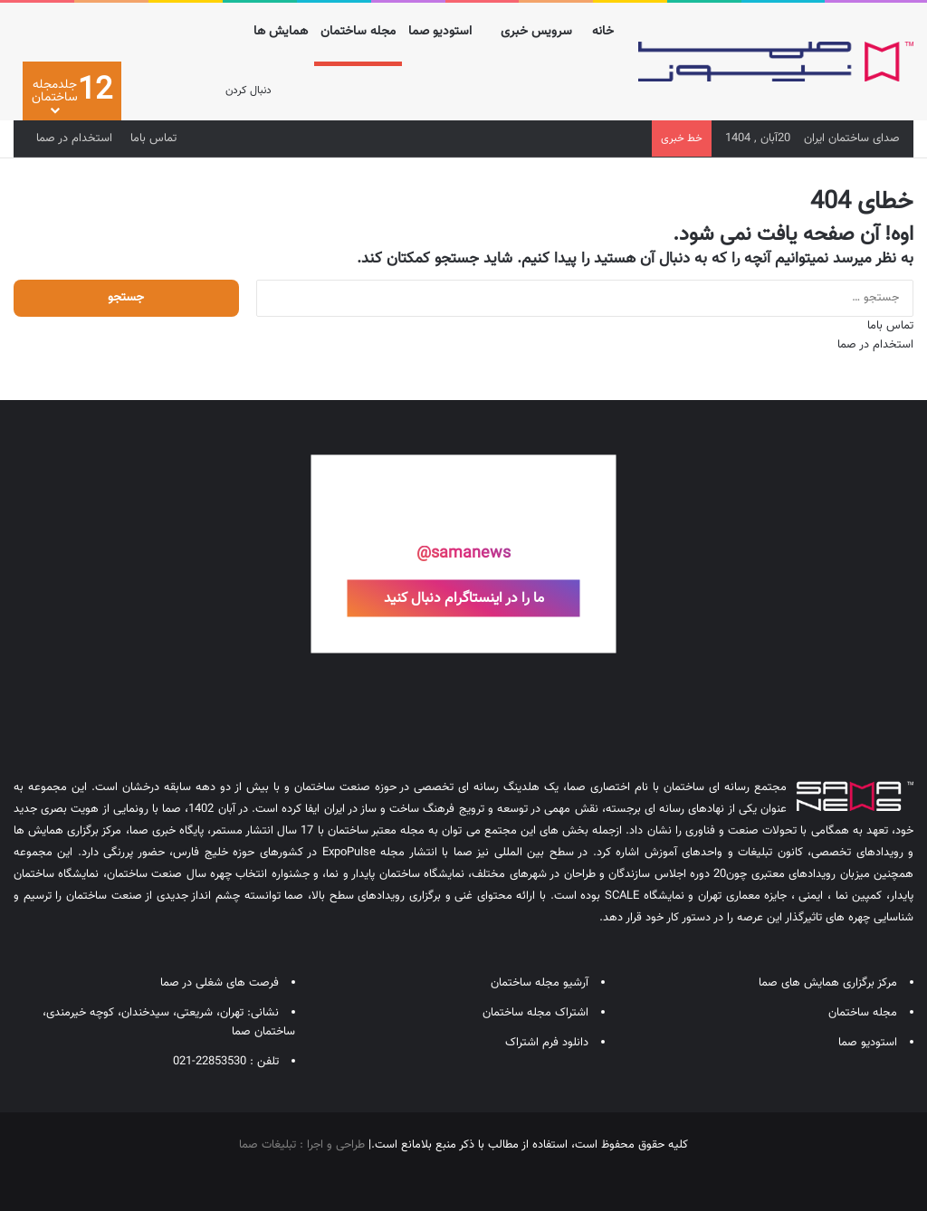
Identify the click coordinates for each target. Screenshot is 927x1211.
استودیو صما (440, 32)
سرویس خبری (536, 32)
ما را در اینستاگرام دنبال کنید (464, 598)
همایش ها (280, 32)
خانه (603, 32)
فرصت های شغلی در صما (219, 983)
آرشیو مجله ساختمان (539, 983)
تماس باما (153, 138)
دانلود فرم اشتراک (546, 1043)
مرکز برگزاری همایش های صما (828, 983)
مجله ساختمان (358, 32)
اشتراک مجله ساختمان (535, 1013)
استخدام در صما (74, 138)
